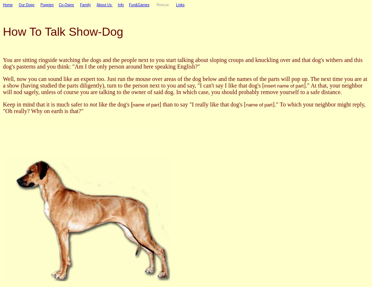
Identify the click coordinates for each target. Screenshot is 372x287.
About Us (105, 5)
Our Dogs (26, 5)
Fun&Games (139, 5)
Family (85, 5)
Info (121, 5)
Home (8, 5)
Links (180, 5)
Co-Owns (66, 5)
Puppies (47, 5)
